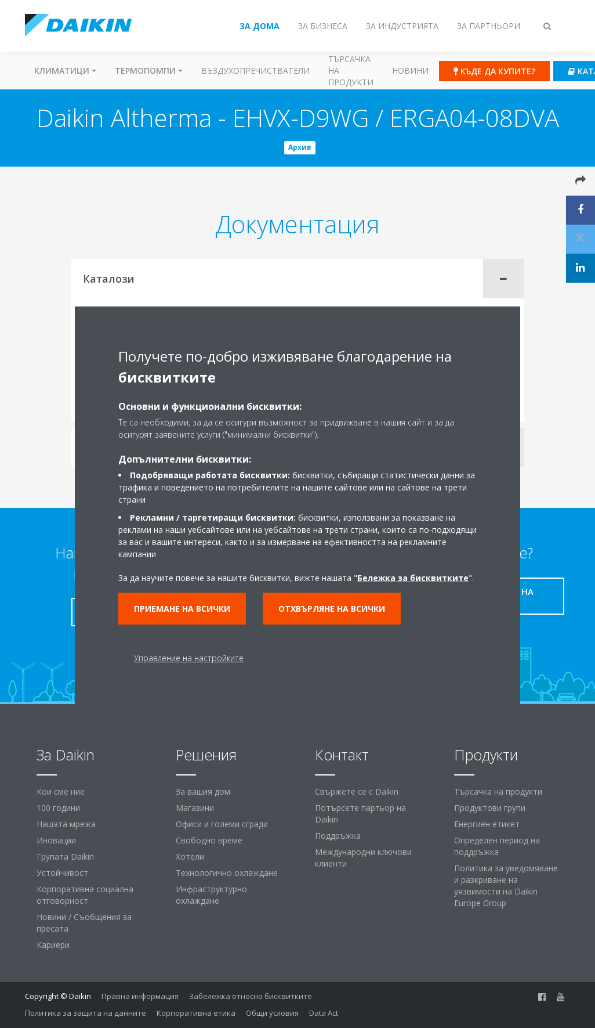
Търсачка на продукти (350, 70)
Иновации (56, 840)
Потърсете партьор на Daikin (360, 813)
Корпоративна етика (196, 1013)
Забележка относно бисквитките (250, 996)
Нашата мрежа (66, 823)
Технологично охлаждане (227, 872)
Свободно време (209, 840)
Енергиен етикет (487, 823)
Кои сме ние (61, 791)
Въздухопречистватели (255, 70)
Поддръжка (338, 835)
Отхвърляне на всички (331, 608)
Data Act (323, 1013)
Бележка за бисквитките (413, 577)
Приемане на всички (182, 608)
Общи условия (272, 1013)
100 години (58, 807)
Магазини (195, 807)
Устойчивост (62, 872)
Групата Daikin (65, 856)
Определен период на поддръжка (497, 846)
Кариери (53, 944)
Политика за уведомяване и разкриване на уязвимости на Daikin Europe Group (506, 885)
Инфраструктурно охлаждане (211, 894)
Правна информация (140, 996)
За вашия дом (203, 791)
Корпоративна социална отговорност (85, 894)
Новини (410, 70)
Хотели (190, 856)
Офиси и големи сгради (222, 823)
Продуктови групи (489, 807)
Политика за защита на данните (85, 1013)
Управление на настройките (189, 657)
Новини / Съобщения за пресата (84, 922)
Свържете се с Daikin (356, 791)
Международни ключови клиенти (363, 857)
